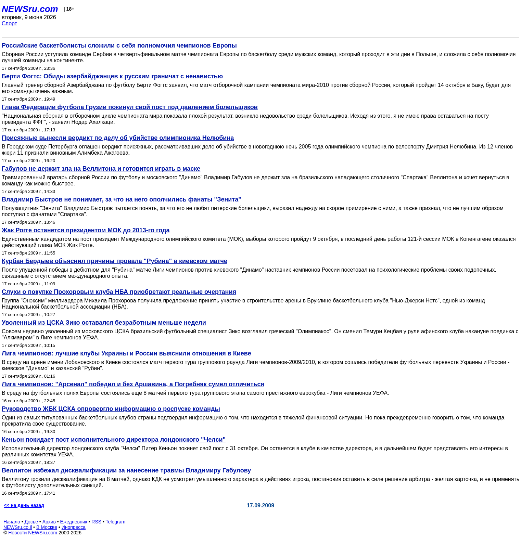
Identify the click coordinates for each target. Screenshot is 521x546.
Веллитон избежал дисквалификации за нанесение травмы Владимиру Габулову (126, 470)
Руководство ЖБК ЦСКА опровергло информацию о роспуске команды (111, 408)
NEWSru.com (30, 9)
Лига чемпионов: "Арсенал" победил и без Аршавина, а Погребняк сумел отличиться (133, 384)
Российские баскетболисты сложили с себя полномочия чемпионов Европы (119, 45)
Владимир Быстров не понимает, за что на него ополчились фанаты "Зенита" (121, 199)
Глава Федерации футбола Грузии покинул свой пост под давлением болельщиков (130, 107)
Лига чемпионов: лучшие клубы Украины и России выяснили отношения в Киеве (126, 353)
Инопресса (74, 527)
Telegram (116, 521)
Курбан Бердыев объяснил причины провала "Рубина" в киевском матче (114, 261)
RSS (96, 521)
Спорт (9, 23)
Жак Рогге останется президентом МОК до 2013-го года (85, 230)
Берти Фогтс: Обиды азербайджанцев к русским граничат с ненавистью (112, 76)
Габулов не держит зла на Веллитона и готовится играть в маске (101, 168)
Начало (11, 521)
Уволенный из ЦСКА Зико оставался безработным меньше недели (104, 322)
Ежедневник (73, 521)
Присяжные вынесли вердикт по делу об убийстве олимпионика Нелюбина (118, 137)
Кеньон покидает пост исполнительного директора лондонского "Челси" (114, 439)
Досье (31, 521)
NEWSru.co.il (17, 527)
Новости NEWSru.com (32, 532)
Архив (49, 521)
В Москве (46, 527)
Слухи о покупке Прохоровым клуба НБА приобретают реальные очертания (119, 291)
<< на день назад (24, 505)
